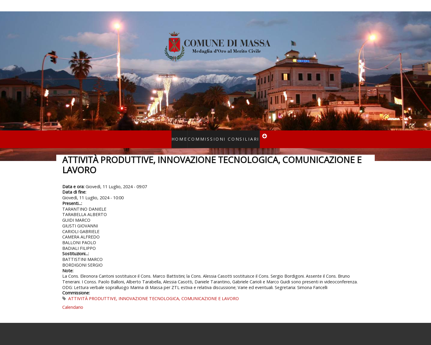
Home (186, 135)
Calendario (72, 299)
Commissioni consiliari (221, 135)
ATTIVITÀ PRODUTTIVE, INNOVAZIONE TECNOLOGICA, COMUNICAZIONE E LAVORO (153, 291)
